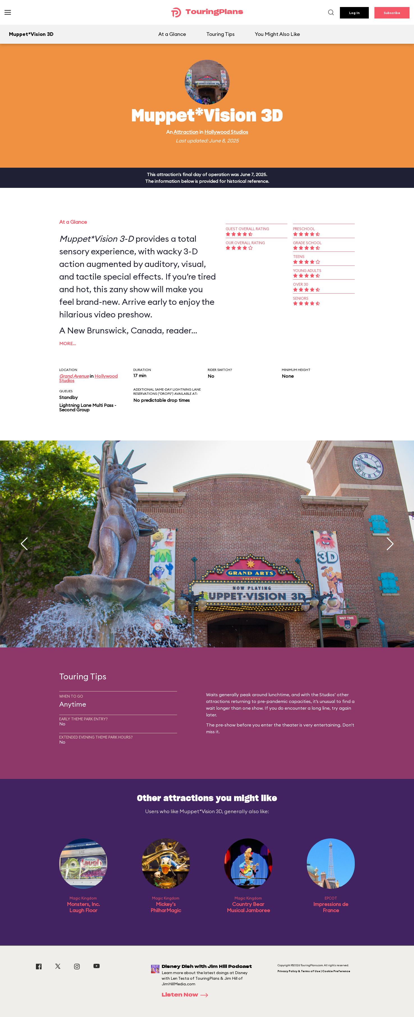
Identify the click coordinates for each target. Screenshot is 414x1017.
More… (67, 343)
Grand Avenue (74, 376)
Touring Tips (220, 34)
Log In (354, 13)
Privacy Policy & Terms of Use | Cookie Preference (314, 971)
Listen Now (187, 995)
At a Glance (172, 34)
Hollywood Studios (226, 132)
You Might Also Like (277, 34)
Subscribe (392, 13)
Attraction (185, 132)
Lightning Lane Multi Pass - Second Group (87, 407)
